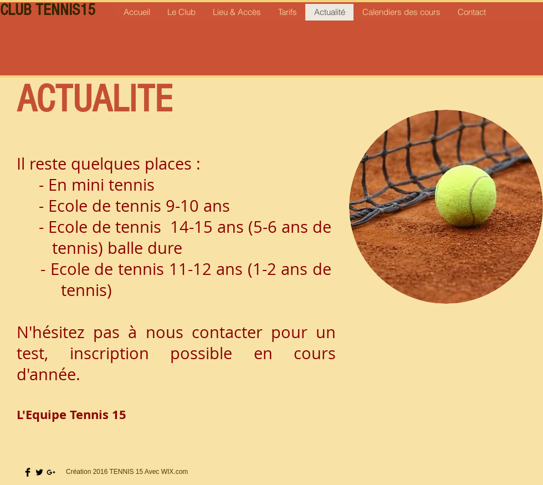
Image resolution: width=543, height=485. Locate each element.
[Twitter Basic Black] (39, 472)
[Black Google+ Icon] (51, 472)
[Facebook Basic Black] (27, 472)
